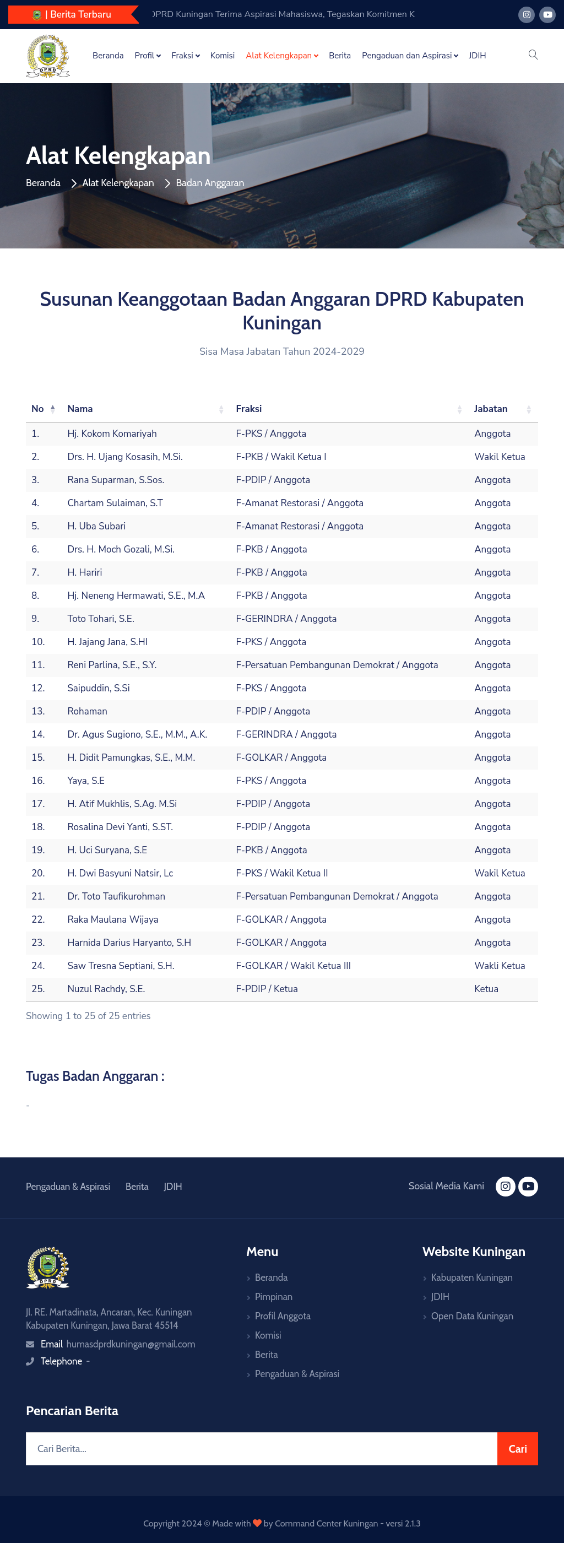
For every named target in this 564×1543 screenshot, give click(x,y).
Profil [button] (145, 56)
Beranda (108, 56)
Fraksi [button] (182, 56)
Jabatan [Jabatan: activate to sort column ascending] (491, 409)
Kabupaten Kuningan (472, 1277)
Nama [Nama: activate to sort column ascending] (80, 409)
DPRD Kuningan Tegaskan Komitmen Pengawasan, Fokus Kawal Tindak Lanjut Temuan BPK (312, 14)
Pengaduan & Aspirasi (68, 1186)
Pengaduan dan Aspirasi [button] (407, 56)
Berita (340, 56)
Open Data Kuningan (472, 1316)
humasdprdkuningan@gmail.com (131, 1344)
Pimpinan (273, 1296)
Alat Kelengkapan (118, 183)
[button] (533, 55)
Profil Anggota (283, 1316)
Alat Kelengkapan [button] (279, 56)
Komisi (222, 56)
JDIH (477, 56)
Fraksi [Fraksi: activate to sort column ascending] (249, 409)
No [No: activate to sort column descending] (37, 409)
